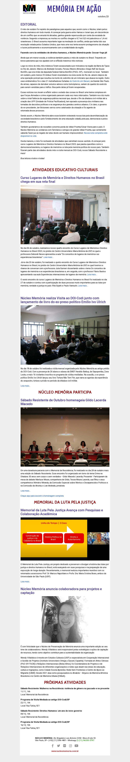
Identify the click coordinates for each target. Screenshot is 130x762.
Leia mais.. (25, 581)
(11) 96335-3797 (85, 740)
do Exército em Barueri (80, 81)
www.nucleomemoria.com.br (65, 751)
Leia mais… (48, 257)
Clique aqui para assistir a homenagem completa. (42, 496)
